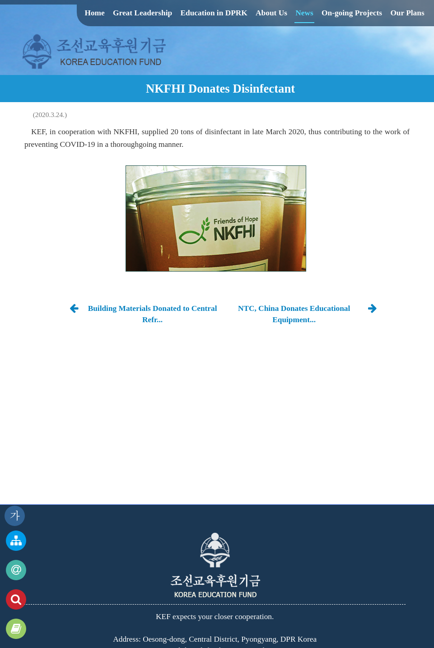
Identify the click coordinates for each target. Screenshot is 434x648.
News (304, 13)
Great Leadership (142, 13)
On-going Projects (352, 13)
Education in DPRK (213, 13)
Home (94, 13)
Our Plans (407, 13)
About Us (271, 13)
